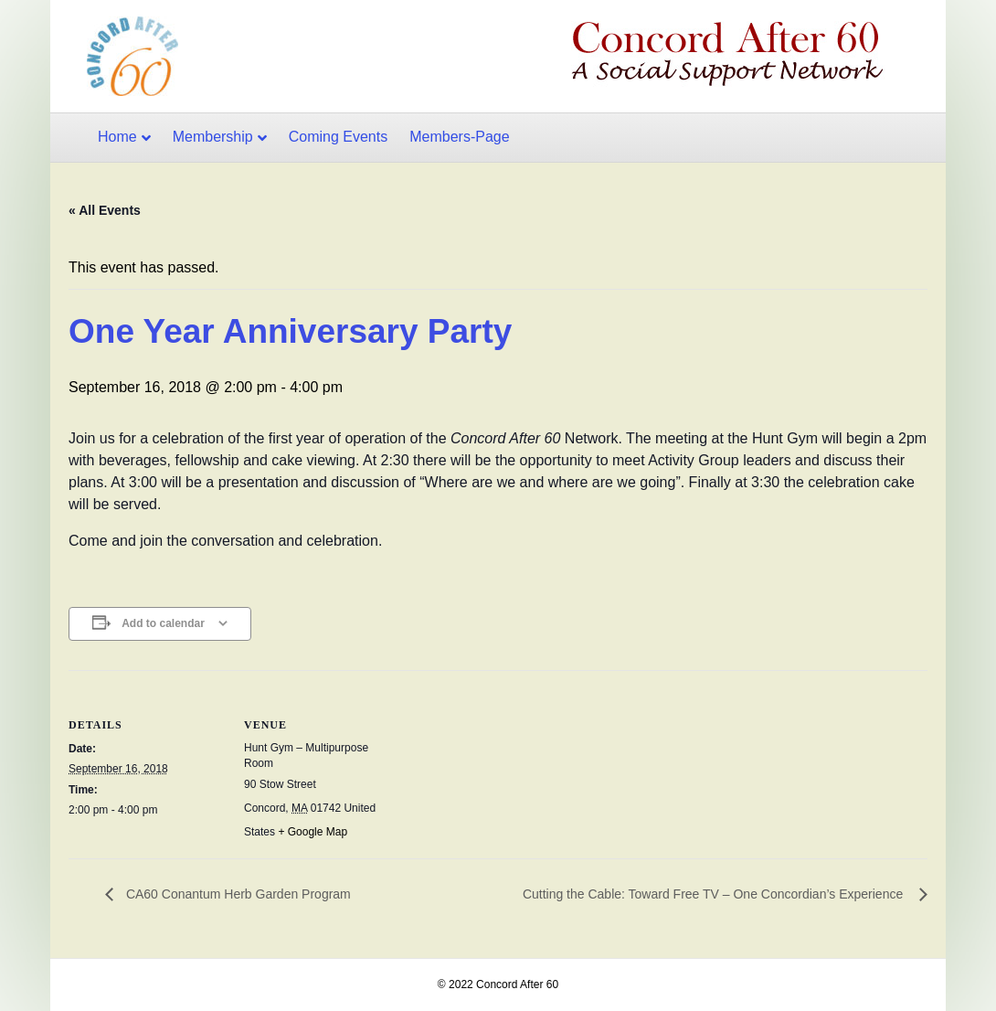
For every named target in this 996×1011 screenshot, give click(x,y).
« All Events (105, 210)
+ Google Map (312, 831)
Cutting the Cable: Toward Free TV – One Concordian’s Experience (716, 894)
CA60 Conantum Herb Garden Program (236, 894)
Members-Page (459, 136)
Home (117, 136)
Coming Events (338, 136)
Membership (213, 136)
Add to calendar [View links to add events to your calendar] (163, 623)
